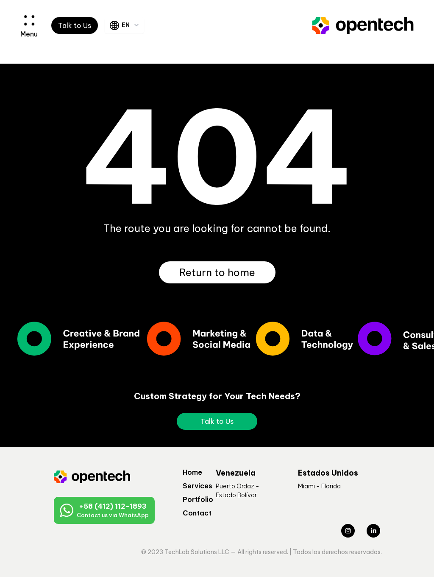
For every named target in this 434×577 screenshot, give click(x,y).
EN (125, 25)
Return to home (217, 272)
